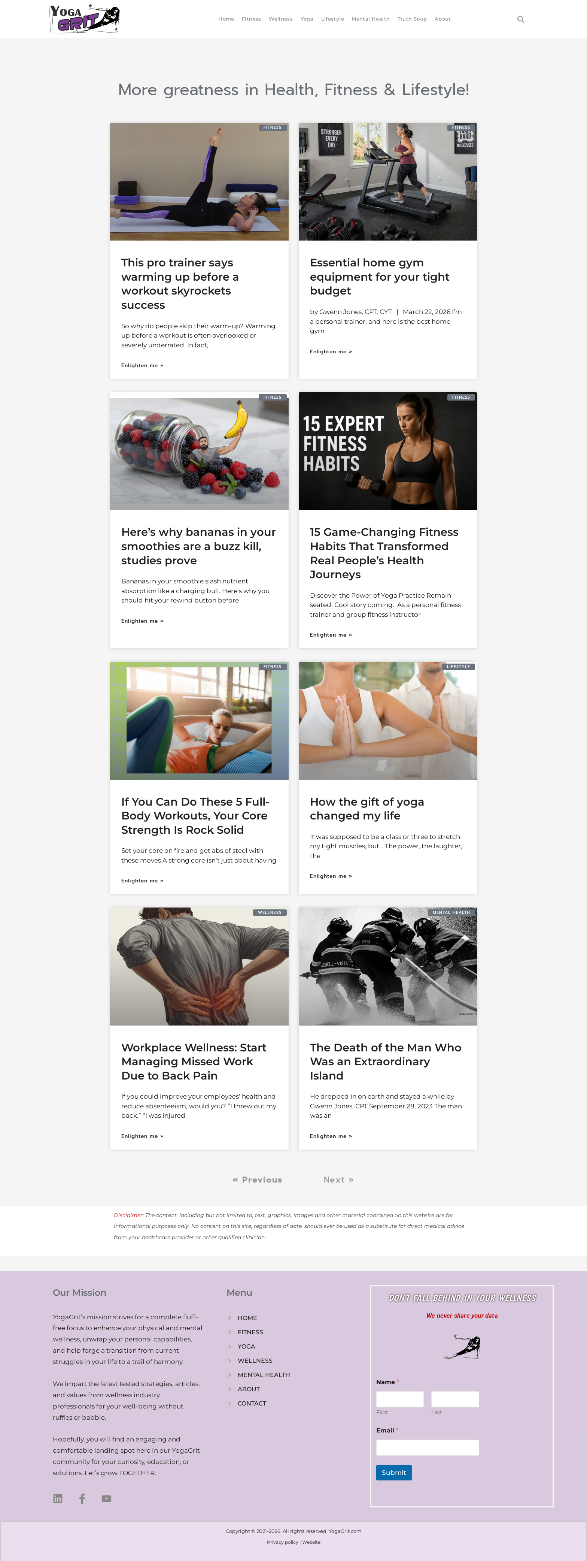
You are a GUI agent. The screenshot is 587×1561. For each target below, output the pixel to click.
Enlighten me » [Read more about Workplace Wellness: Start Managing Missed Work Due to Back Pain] (142, 1136)
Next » (339, 1180)
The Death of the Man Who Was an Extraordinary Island (386, 1061)
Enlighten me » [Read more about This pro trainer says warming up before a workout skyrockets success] (142, 365)
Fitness (251, 19)
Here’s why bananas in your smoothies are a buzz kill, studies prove (198, 546)
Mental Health (371, 19)
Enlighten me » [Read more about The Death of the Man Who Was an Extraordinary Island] (331, 1136)
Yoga (306, 19)
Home (226, 19)
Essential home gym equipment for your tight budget (380, 276)
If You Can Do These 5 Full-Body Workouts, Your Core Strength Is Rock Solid (195, 815)
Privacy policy (282, 1542)
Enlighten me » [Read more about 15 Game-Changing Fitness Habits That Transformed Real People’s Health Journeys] (331, 635)
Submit (394, 1472)
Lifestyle (332, 19)
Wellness (281, 19)
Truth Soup (412, 19)
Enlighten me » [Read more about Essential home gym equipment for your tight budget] (331, 352)
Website (311, 1542)
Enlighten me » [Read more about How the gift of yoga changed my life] (331, 876)
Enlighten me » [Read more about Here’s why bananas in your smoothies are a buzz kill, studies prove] (142, 621)
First (382, 1412)
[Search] (520, 19)
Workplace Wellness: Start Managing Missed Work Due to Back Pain (194, 1061)
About (443, 19)
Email (387, 1430)
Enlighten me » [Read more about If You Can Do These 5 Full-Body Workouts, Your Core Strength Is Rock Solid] (142, 881)
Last (437, 1412)
